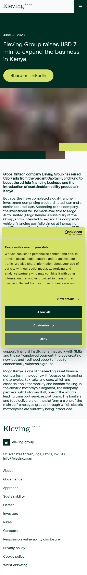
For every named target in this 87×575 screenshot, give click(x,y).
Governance (12, 479)
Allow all (43, 312)
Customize (43, 325)
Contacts (10, 531)
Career (8, 505)
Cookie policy (14, 557)
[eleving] (17, 6)
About (8, 471)
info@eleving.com (17, 459)
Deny (43, 338)
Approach (10, 488)
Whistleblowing (15, 565)
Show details (65, 299)
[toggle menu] (80, 6)
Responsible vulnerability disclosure (31, 539)
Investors (10, 514)
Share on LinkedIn (28, 75)
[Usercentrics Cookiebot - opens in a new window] (64, 233)
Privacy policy (14, 548)
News (7, 522)
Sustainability (14, 497)
